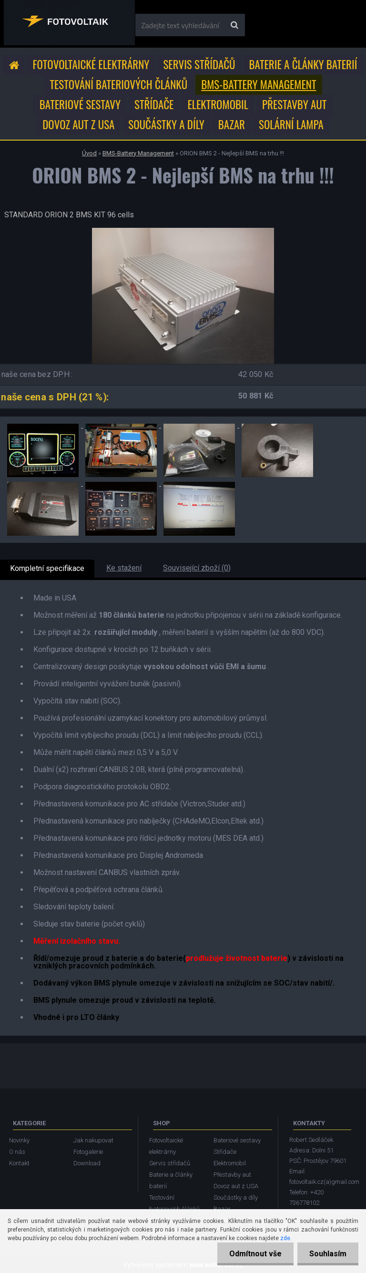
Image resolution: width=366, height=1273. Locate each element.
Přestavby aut (294, 104)
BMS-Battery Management (258, 84)
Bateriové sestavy (80, 104)
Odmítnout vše (255, 1253)
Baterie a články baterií (303, 64)
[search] (234, 25)
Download (87, 1163)
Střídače (153, 104)
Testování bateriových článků (118, 84)
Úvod (89, 153)
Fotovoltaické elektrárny (91, 64)
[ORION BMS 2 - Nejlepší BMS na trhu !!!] (183, 231)
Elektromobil (217, 104)
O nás (17, 1151)
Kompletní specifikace (47, 568)
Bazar (231, 124)
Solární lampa (291, 124)
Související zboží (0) (197, 567)
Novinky (19, 1140)
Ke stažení (124, 567)
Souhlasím (327, 1253)
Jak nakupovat (93, 1140)
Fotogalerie (88, 1151)
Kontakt (19, 1163)
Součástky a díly (166, 124)
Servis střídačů (199, 64)
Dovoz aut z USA (78, 124)
